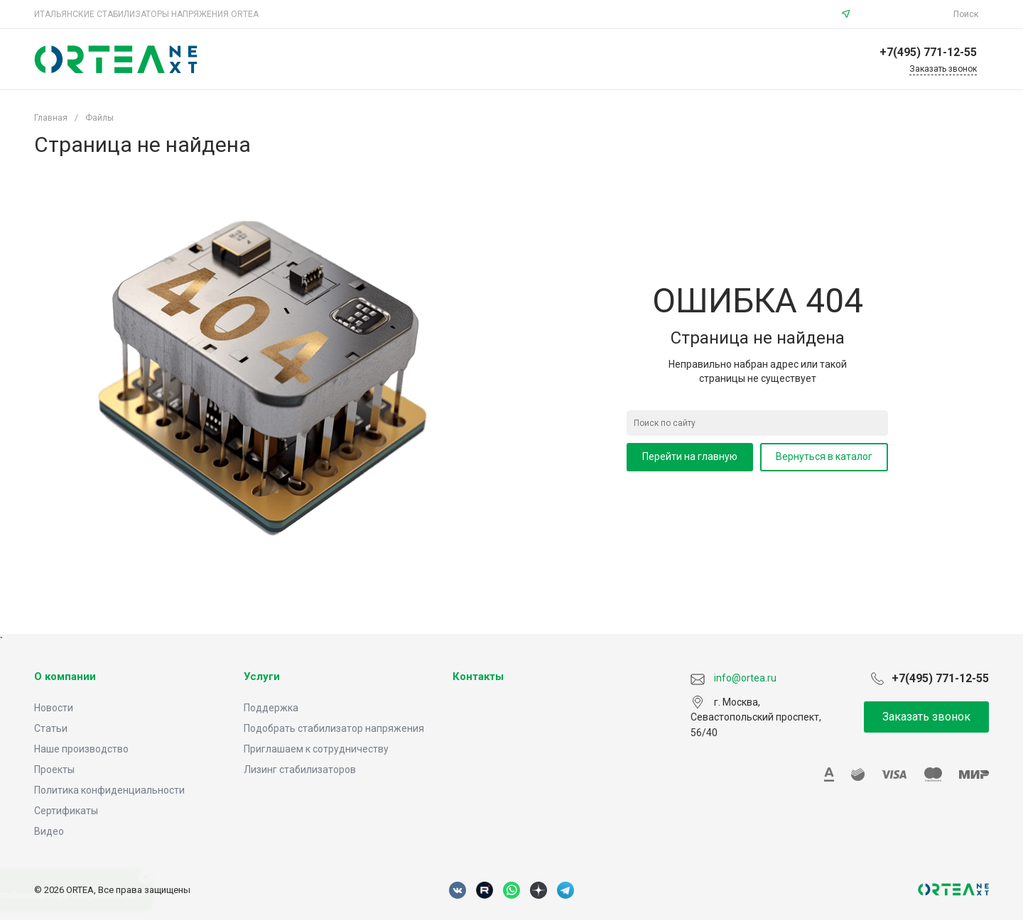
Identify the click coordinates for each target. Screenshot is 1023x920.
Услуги (262, 676)
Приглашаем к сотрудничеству (316, 749)
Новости (53, 707)
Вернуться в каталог (824, 456)
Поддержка (271, 707)
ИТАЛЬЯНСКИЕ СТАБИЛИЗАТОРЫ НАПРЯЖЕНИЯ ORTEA (146, 14)
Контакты (478, 676)
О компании (65, 676)
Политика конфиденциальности (109, 790)
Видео (49, 831)
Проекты (54, 769)
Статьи (50, 728)
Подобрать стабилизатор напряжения (334, 728)
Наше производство (81, 749)
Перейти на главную (689, 456)
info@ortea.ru (903, 14)
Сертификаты (66, 810)
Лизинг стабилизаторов (300, 769)
